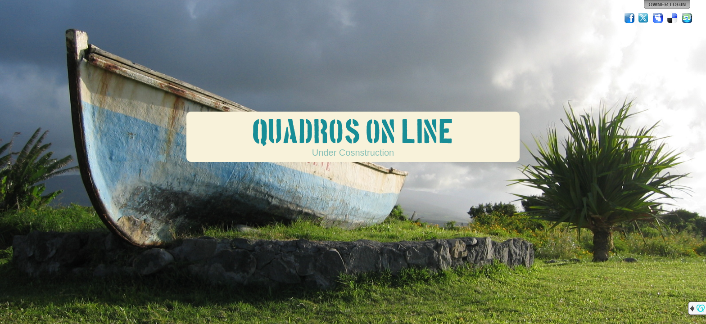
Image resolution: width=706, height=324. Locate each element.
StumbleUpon (687, 18)
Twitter (644, 18)
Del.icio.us (672, 18)
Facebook (629, 18)
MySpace (658, 18)
